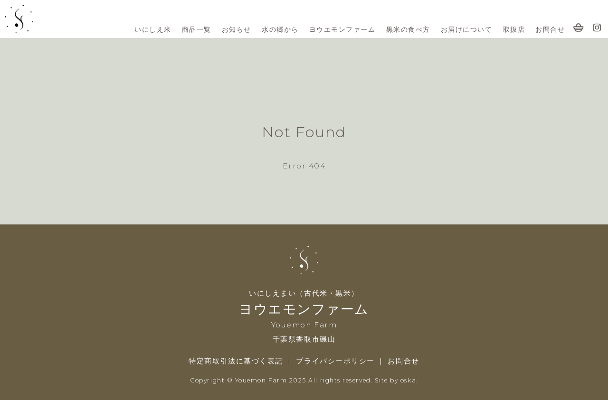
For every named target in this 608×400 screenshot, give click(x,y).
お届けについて (467, 29)
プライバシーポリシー (336, 360)
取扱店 (514, 29)
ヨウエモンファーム (342, 29)
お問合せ (550, 29)
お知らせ (236, 29)
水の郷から (280, 29)
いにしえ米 (152, 29)
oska (408, 380)
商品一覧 (196, 29)
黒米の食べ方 (408, 29)
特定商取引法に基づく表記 (236, 360)
